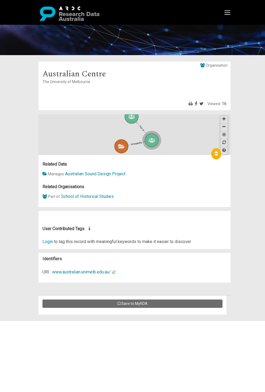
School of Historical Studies (87, 196)
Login (47, 241)
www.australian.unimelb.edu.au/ (81, 272)
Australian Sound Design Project (95, 173)
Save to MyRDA (133, 303)
